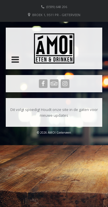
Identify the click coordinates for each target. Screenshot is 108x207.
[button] (15, 59)
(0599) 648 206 (56, 7)
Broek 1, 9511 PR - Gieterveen (56, 15)
